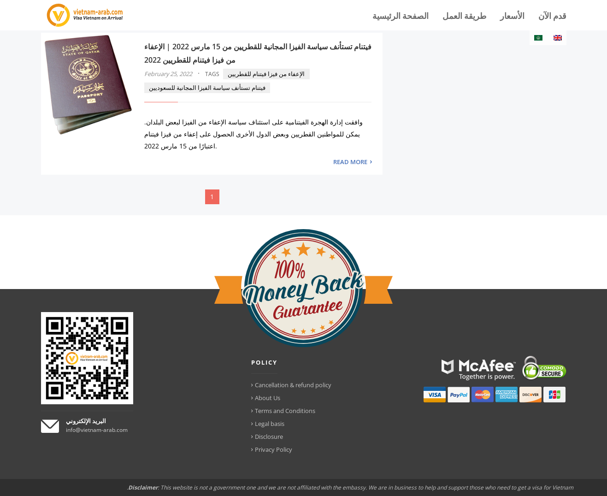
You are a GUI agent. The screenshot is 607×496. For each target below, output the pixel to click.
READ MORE (350, 162)
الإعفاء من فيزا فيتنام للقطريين (266, 74)
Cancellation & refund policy (293, 385)
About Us (267, 398)
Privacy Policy (273, 449)
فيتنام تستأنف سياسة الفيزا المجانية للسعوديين (207, 87)
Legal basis (269, 423)
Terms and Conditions (285, 411)
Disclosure (269, 436)
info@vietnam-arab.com (97, 430)
